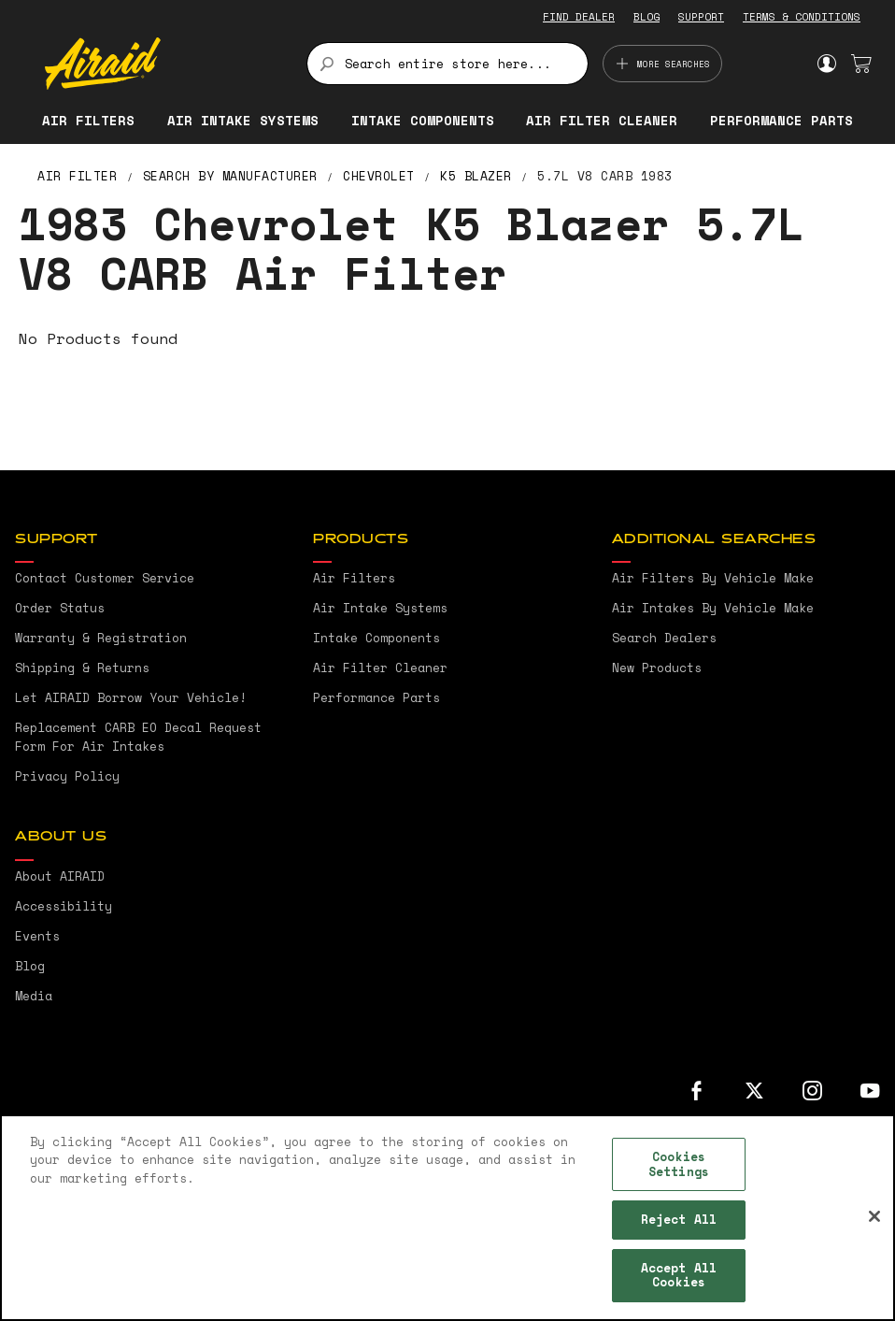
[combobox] (448, 63)
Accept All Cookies (679, 1275)
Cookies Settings (678, 1164)
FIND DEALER (579, 16)
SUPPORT (701, 16)
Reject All (679, 1219)
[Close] (874, 1216)
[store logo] (164, 63)
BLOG (646, 16)
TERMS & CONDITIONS (801, 16)
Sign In (826, 64)
